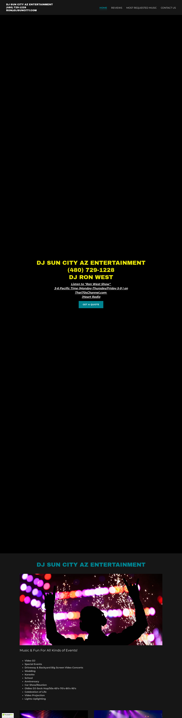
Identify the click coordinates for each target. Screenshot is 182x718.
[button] (8, 715)
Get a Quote (91, 304)
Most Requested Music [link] (141, 7)
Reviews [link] (116, 7)
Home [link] (103, 7)
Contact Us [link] (168, 7)
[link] (29, 10)
